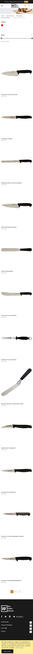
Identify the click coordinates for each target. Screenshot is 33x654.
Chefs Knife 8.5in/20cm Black (8, 227)
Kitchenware (19, 16)
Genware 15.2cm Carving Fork (8, 359)
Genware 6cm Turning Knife (8, 448)
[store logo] (15, 6)
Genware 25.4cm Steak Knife (8, 315)
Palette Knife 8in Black (7, 271)
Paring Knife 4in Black (6, 138)
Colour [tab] (3, 22)
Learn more (19, 648)
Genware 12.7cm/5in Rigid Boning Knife (11, 580)
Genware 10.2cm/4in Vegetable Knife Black (12, 536)
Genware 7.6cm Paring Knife (8, 492)
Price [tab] (2, 35)
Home (2, 16)
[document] (16, 647)
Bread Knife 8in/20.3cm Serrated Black (11, 183)
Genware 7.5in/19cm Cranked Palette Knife (12, 403)
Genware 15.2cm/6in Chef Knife (9, 94)
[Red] (2, 25)
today (26, 1)
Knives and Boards (5, 17)
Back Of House (10, 16)
